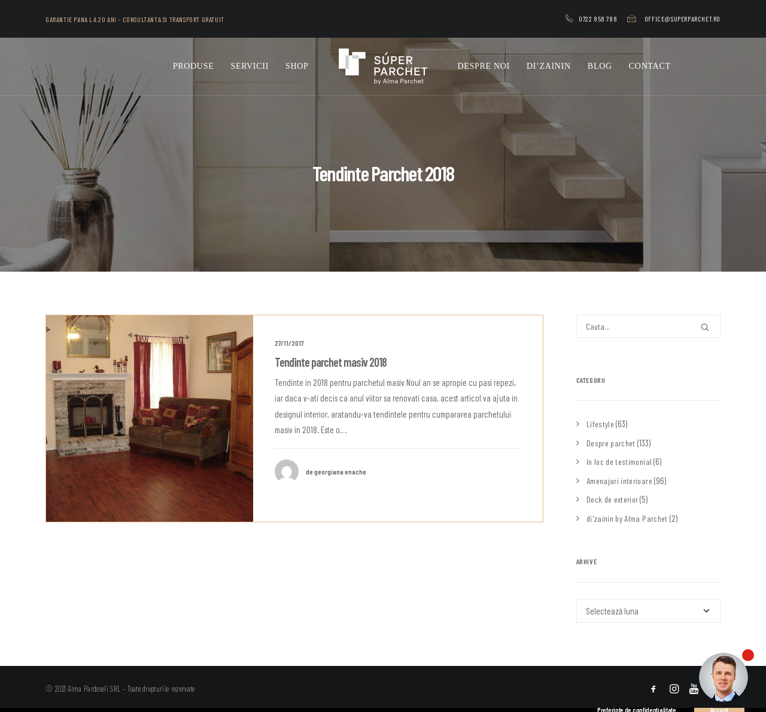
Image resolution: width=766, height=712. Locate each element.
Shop (297, 66)
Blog (600, 66)
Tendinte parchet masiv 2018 (331, 362)
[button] (149, 418)
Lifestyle (600, 424)
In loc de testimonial (619, 462)
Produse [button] (193, 66)
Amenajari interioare (619, 481)
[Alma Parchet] (383, 66)
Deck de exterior (612, 499)
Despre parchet (611, 443)
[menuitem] (593, 19)
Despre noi (483, 66)
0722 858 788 (598, 18)
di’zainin (549, 66)
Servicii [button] (249, 66)
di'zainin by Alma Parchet (627, 518)
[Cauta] (648, 326)
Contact (650, 66)
